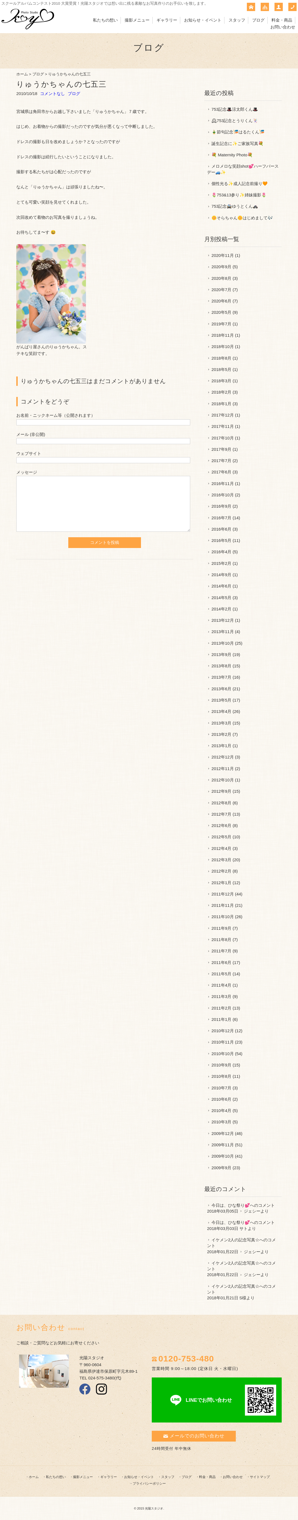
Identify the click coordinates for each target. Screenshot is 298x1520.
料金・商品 (281, 20)
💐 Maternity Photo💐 (232, 154)
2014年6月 (221, 586)
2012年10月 (222, 780)
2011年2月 (221, 1008)
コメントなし (52, 93)
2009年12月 (222, 1133)
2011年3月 (221, 996)
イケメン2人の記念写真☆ (235, 1239)
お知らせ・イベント (202, 20)
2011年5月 (221, 973)
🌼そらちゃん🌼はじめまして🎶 (242, 217)
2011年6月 (221, 962)
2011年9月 (221, 928)
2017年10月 (222, 438)
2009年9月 (221, 1167)
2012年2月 (221, 871)
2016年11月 (222, 483)
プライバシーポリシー (149, 1483)
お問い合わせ (282, 27)
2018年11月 (222, 335)
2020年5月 (221, 312)
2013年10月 (222, 643)
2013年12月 (222, 620)
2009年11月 (222, 1144)
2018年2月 (221, 392)
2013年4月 (221, 711)
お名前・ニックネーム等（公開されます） (55, 415)
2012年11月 (222, 768)
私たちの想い (105, 20)
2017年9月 (221, 449)
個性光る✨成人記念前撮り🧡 (239, 183)
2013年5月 (221, 700)
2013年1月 (221, 745)
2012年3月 (221, 859)
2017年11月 (222, 426)
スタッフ (237, 20)
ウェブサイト (28, 453)
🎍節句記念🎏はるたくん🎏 (238, 132)
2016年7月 (221, 517)
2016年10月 (222, 494)
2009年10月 (222, 1156)
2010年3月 (221, 1121)
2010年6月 (221, 1099)
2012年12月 (222, 757)
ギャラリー (166, 20)
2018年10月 (222, 346)
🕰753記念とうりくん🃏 (234, 120)
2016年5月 (221, 540)
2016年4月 (221, 551)
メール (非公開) (30, 434)
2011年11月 (222, 905)
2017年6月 (221, 472)
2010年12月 (222, 1030)
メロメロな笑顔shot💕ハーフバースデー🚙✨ (243, 169)
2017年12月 (222, 415)
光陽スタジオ (154, 1508)
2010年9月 (221, 1065)
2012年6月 (221, 825)
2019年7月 (221, 324)
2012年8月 (221, 802)
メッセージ (26, 472)
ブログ (258, 20)
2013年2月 (221, 734)
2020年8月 (221, 278)
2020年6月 (221, 301)
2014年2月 (221, 609)
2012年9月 (221, 791)
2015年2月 (221, 563)
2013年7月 (221, 677)
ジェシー (252, 1211)
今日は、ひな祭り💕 (230, 1205)
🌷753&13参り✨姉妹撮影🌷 (238, 195)
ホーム (22, 74)
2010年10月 (222, 1053)
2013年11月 (222, 631)
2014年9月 (221, 574)
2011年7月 (221, 951)
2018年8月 (221, 358)
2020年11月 (222, 255)
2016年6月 (221, 529)
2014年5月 (221, 597)
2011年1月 (221, 1019)
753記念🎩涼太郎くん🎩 (234, 109)
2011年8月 (221, 939)
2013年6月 (221, 688)
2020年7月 (221, 289)
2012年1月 (221, 882)
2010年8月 (221, 1076)
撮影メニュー (137, 20)
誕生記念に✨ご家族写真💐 (237, 143)
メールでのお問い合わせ (193, 1436)
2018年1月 (221, 403)
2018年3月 (221, 380)
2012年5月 (221, 836)
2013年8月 (221, 665)
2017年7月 (221, 460)
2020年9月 (221, 266)
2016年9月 (221, 506)
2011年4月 (221, 985)
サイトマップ (260, 1477)
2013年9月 (221, 654)
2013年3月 (221, 723)
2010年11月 (222, 1042)
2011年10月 (222, 916)
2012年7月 (221, 814)
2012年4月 (221, 848)
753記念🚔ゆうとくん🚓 (234, 206)
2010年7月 (221, 1088)
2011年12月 (222, 894)
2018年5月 (221, 369)
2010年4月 (221, 1110)
